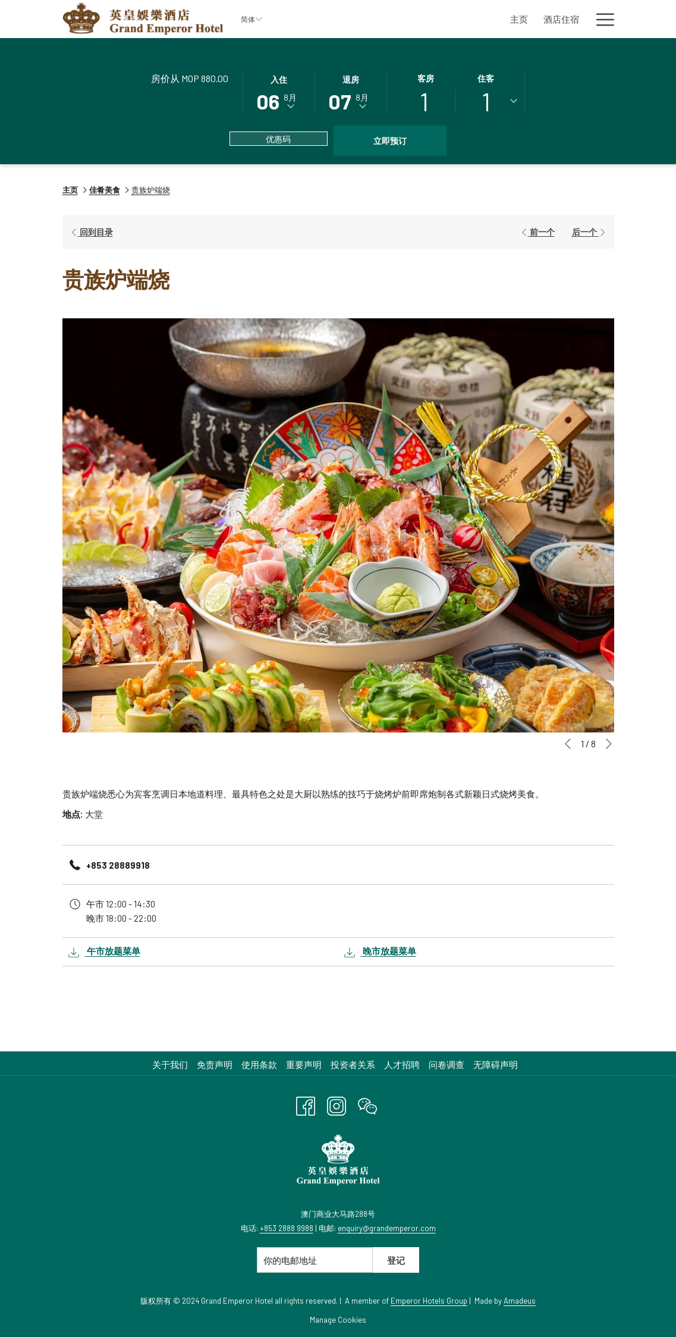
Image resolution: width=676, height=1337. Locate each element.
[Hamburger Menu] (600, 19)
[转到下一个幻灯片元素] (608, 743)
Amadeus (520, 1300)
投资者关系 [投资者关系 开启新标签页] (354, 1064)
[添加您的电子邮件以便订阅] (315, 1260)
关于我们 (170, 1064)
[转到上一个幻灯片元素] (567, 743)
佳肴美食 (104, 190)
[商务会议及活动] (537, 19)
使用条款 (259, 1064)
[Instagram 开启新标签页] (336, 1103)
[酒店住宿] (369, 19)
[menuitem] (171, 1064)
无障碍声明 (495, 1064)
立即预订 (390, 141)
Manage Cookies (338, 1320)
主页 (70, 190)
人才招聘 (402, 1064)
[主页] (327, 19)
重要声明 (304, 1064)
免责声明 (214, 1064)
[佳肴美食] (421, 19)
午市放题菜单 (104, 952)
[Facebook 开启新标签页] (305, 1103)
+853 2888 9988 (286, 1228)
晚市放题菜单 (380, 952)
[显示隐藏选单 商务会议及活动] (581, 19)
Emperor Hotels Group (429, 1300)
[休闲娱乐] (472, 19)
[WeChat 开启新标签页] (367, 1103)
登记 (396, 1260)
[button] (278, 91)
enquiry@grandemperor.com (387, 1228)
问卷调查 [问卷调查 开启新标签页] (448, 1064)
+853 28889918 (118, 865)
